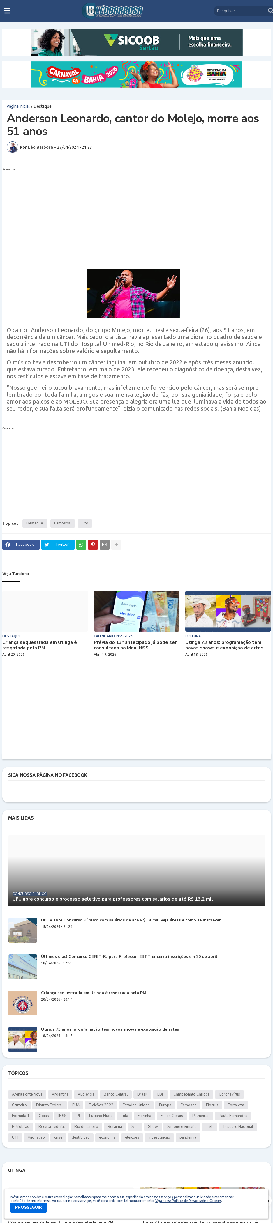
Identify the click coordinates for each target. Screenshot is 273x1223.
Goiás (44, 1116)
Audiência (86, 1094)
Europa (165, 1105)
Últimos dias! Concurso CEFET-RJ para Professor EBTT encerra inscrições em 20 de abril (129, 956)
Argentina (60, 1094)
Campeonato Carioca (191, 1094)
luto (85, 523)
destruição (81, 1137)
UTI (15, 1137)
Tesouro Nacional (238, 1126)
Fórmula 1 (20, 1116)
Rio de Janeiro (86, 1126)
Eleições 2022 (101, 1105)
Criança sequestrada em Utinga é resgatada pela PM (39, 645)
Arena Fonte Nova (27, 1094)
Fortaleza (236, 1105)
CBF (160, 1094)
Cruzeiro (19, 1105)
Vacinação (36, 1137)
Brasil (142, 1094)
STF (135, 1126)
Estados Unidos (136, 1105)
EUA (76, 1105)
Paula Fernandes (233, 1116)
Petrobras (20, 1126)
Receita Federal (51, 1126)
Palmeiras (200, 1116)
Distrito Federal (49, 1105)
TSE (209, 1126)
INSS (62, 1116)
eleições (132, 1137)
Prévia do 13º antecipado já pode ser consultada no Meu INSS (135, 645)
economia (107, 1137)
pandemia (187, 1137)
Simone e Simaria (182, 1126)
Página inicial (18, 106)
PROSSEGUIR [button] (28, 1207)
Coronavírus (229, 1094)
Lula (124, 1116)
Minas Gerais (172, 1116)
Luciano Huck (100, 1116)
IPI (78, 1116)
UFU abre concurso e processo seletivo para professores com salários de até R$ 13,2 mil (113, 899)
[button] (7, 11)
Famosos (62, 523)
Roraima (115, 1126)
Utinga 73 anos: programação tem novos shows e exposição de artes (224, 645)
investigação (159, 1137)
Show (153, 1126)
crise (58, 1137)
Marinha (144, 1116)
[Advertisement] (130, 214)
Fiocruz (212, 1105)
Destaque (43, 106)
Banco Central (116, 1094)
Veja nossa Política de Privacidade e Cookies (188, 1201)
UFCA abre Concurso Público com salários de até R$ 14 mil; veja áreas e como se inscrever (131, 920)
